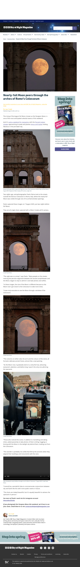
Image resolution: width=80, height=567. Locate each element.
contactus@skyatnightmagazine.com (37, 506)
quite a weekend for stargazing (19, 122)
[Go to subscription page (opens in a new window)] (65, 136)
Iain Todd (11, 514)
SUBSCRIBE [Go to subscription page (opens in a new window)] (65, 149)
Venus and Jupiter (36, 124)
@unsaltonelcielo (9, 500)
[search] (74, 28)
